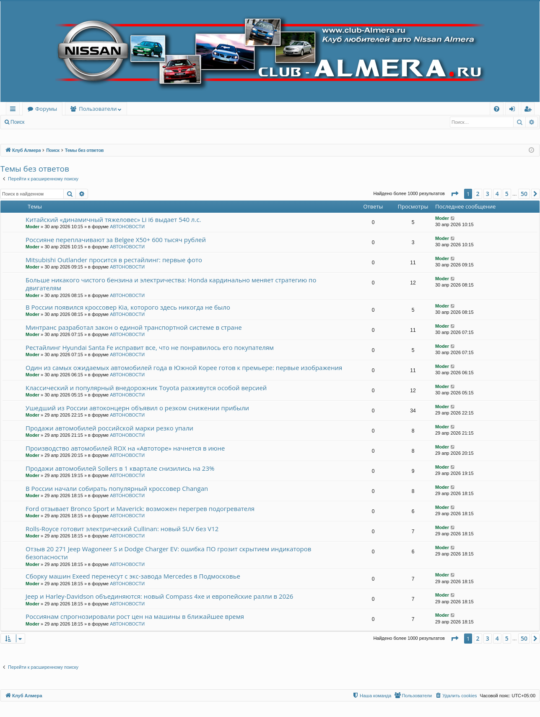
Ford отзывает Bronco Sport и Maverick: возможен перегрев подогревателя (140, 508)
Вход (42, 122)
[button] (454, 194)
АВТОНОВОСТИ (127, 226)
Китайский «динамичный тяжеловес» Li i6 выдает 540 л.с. (113, 219)
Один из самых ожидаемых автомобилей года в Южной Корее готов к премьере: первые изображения (184, 367)
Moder (32, 226)
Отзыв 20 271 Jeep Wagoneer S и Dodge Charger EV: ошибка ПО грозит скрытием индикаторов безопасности (168, 553)
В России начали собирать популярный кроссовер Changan (117, 488)
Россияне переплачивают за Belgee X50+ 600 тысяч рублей (116, 239)
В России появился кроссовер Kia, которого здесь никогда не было (128, 307)
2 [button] (478, 194)
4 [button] (497, 194)
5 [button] (507, 194)
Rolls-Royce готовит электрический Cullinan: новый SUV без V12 (122, 528)
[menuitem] (496, 108)
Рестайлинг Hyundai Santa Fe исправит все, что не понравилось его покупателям (150, 347)
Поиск (17, 122)
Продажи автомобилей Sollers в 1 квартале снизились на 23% (120, 468)
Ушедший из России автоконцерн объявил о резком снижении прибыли (137, 408)
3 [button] (487, 194)
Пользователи (98, 108)
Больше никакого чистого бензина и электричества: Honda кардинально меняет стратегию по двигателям (171, 284)
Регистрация (75, 122)
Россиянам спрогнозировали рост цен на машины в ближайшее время (135, 616)
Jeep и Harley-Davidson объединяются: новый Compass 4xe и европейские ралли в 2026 (159, 596)
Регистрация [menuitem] (530, 110)
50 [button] (524, 194)
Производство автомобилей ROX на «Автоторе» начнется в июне (125, 448)
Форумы (46, 108)
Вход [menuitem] (514, 110)
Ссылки (14, 110)
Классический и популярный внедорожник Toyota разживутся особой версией (146, 387)
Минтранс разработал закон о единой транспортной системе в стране (134, 327)
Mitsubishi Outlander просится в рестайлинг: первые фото (114, 260)
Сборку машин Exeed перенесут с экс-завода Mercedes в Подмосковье (133, 576)
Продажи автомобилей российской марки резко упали (109, 428)
